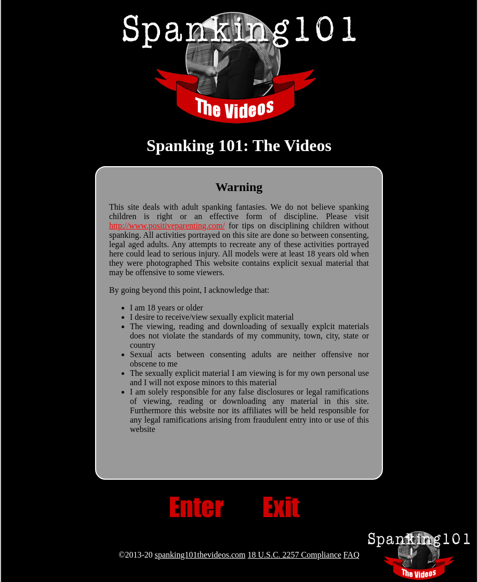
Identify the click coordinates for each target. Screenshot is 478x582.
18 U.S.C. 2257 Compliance (294, 554)
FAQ (351, 554)
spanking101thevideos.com (200, 554)
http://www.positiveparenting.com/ (167, 225)
